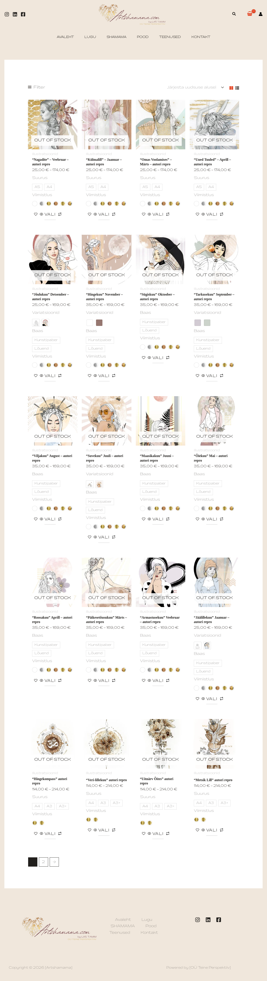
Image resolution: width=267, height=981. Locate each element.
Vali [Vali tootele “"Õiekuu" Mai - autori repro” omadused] (212, 520)
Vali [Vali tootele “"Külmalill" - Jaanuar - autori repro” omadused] (104, 215)
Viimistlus (42, 195)
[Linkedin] (15, 14)
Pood (150, 928)
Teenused (119, 934)
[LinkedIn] (208, 921)
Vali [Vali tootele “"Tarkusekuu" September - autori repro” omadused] (212, 376)
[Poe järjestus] (195, 87)
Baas (37, 331)
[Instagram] (6, 14)
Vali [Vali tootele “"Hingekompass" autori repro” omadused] (50, 835)
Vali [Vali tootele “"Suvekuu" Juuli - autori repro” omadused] (104, 538)
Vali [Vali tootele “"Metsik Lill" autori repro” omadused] (212, 832)
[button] (234, 14)
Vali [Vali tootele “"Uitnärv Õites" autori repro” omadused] (158, 835)
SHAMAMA (123, 928)
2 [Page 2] (43, 863)
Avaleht (123, 921)
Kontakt (149, 934)
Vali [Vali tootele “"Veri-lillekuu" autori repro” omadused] (104, 835)
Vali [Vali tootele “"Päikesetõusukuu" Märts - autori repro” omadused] (104, 682)
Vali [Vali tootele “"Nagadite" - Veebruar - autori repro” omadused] (50, 215)
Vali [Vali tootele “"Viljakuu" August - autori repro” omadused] (50, 520)
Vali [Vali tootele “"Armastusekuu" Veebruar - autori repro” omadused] (158, 682)
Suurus (39, 178)
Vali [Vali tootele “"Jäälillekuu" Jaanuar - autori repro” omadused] (212, 700)
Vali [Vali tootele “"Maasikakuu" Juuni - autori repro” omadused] (158, 520)
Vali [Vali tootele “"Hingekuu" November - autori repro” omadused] (104, 376)
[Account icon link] (261, 14)
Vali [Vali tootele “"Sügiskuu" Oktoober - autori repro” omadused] (158, 358)
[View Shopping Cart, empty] (249, 14)
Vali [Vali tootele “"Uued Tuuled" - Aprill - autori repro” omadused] (212, 215)
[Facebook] (23, 14)
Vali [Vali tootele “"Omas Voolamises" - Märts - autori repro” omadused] (158, 215)
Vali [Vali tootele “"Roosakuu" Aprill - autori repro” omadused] (50, 682)
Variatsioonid (45, 313)
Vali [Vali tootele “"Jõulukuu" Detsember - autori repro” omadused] (50, 376)
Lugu (147, 921)
